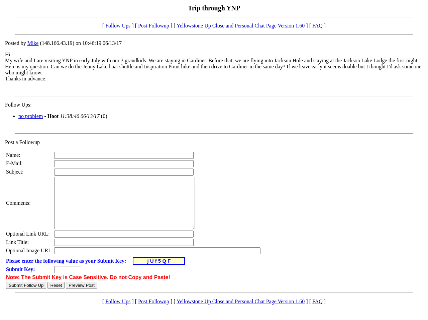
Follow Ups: (18, 105)
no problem (30, 116)
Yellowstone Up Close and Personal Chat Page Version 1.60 (241, 25)
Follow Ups (117, 25)
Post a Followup (22, 142)
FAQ (317, 25)
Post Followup (153, 25)
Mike (33, 43)
